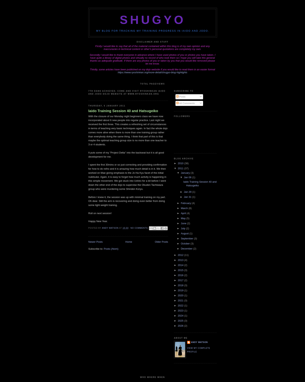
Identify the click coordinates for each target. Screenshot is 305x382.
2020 (181, 295)
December (187, 248)
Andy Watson (199, 342)
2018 (181, 285)
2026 (181, 325)
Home (128, 241)
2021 (181, 300)
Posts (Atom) (111, 248)
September (187, 238)
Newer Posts (95, 241)
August (185, 233)
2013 (181, 260)
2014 (181, 265)
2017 (181, 280)
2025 (181, 320)
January (186, 172)
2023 (181, 310)
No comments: (140, 228)
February (186, 203)
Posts (181, 96)
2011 (181, 168)
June (184, 223)
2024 (181, 315)
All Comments (185, 103)
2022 (181, 305)
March (185, 208)
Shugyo (153, 19)
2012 (181, 255)
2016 (181, 275)
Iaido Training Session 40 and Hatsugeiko (123, 111)
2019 (181, 290)
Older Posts (161, 241)
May (183, 218)
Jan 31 (188, 196)
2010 (181, 163)
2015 (181, 270)
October (186, 243)
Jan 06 (188, 177)
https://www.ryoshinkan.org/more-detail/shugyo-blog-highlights (152, 72)
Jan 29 (188, 191)
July (183, 228)
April (184, 213)
